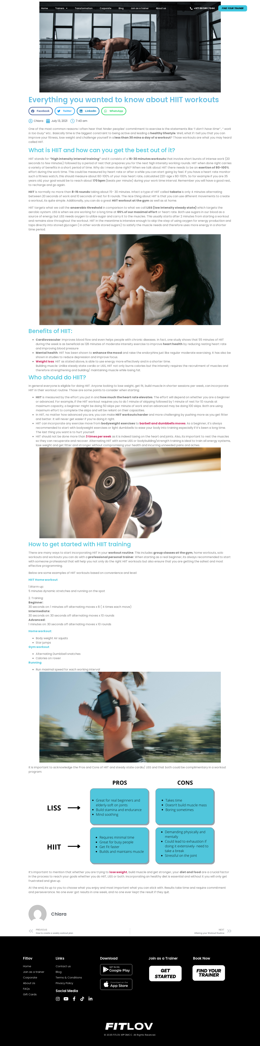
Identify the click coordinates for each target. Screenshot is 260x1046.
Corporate (105, 8)
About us (161, 8)
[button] (40, 111)
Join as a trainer (140, 8)
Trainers (61, 8)
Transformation (84, 8)
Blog (121, 8)
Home (44, 8)
